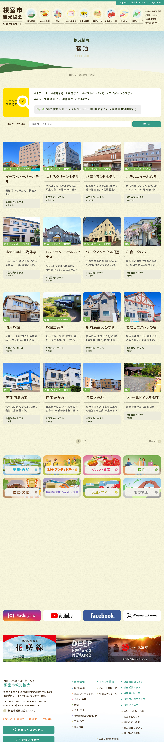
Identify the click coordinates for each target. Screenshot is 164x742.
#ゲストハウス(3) (93, 93)
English (123, 2)
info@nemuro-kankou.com (25, 705)
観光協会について (153, 22)
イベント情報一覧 (108, 688)
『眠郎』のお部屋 (132, 733)
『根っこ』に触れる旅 (134, 711)
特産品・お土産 (111, 21)
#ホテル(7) (41, 93)
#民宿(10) (73, 93)
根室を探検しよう (133, 681)
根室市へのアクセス (134, 699)
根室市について (132, 716)
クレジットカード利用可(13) (89, 109)
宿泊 (58, 21)
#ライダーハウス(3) (119, 93)
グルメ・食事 (44, 21)
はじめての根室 (132, 722)
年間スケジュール (108, 693)
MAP (44, 695)
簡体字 (144, 2)
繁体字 (134, 2)
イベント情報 (71, 21)
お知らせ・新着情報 (153, 11)
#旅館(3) (57, 93)
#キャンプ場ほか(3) (47, 99)
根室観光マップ (132, 687)
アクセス (124, 21)
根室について (137, 21)
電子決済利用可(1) (124, 109)
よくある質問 (151, 19)
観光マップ (97, 21)
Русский (156, 2)
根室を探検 (84, 21)
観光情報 (31, 21)
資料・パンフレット (153, 15)
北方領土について (133, 727)
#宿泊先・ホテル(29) (75, 99)
